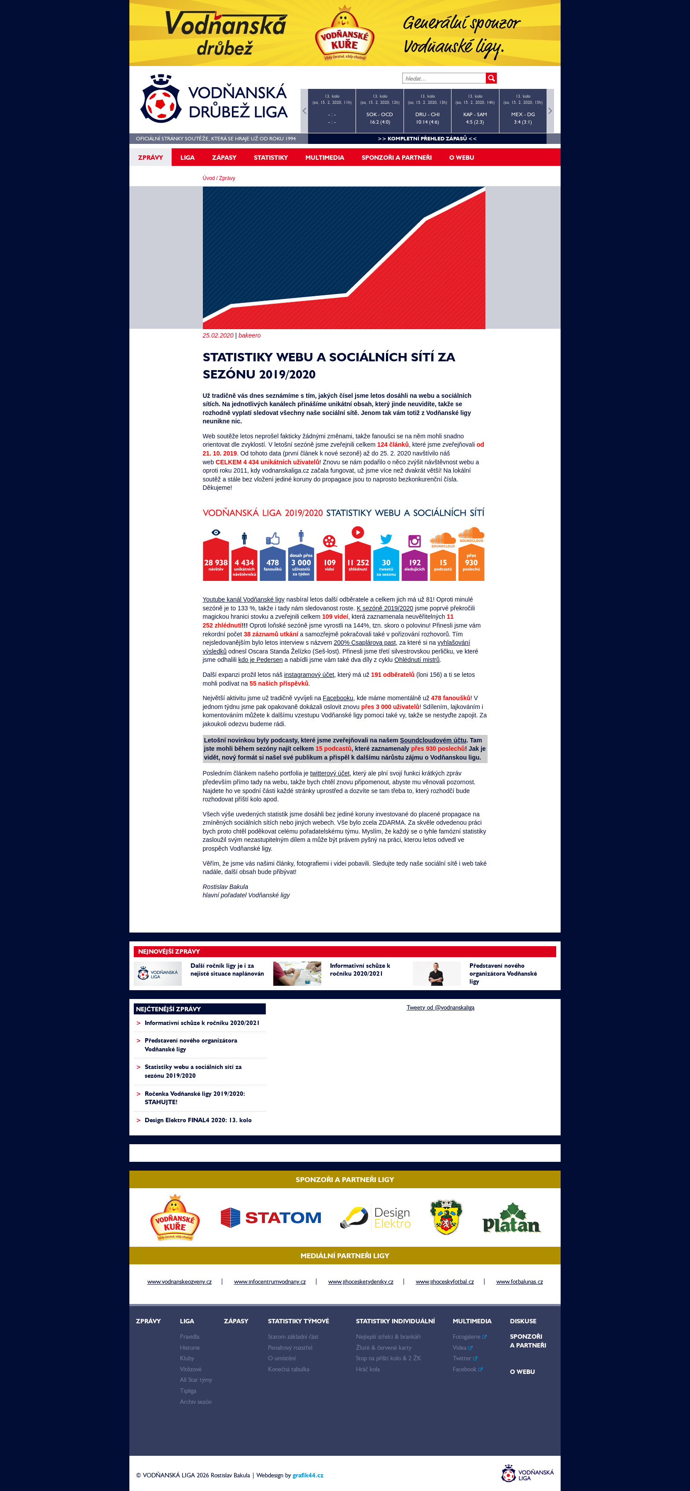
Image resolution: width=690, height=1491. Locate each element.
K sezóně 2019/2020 (385, 608)
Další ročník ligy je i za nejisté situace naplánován (227, 969)
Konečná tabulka (288, 1369)
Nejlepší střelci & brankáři (388, 1336)
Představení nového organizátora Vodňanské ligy (503, 973)
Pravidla (189, 1336)
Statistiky (271, 158)
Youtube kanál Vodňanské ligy (244, 599)
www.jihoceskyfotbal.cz (445, 1281)
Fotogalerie (470, 1336)
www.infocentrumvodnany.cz (270, 1281)
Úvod (209, 178)
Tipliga (188, 1391)
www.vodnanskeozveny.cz (179, 1281)
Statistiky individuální (395, 1321)
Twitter (465, 1358)
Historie (190, 1347)
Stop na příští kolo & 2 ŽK (388, 1358)
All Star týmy (196, 1380)
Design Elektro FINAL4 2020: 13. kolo (198, 1120)
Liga (187, 158)
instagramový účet (309, 674)
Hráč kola (368, 1369)
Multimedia (324, 158)
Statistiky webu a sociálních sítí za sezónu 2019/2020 (193, 1071)
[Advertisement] (341, 1058)
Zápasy (224, 158)
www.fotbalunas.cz (519, 1281)
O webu (461, 158)
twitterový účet (329, 773)
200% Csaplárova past (365, 642)
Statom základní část (293, 1336)
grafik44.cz (308, 1475)
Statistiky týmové (298, 1321)
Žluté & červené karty (383, 1347)
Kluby (187, 1358)
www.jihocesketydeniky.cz (360, 1281)
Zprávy (150, 158)
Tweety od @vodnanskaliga (440, 1007)
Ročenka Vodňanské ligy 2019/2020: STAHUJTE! (195, 1098)
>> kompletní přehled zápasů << (427, 138)
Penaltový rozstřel (290, 1347)
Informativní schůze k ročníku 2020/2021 (360, 969)
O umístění (282, 1358)
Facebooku (338, 697)
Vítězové (191, 1369)
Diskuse (523, 1321)
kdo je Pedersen (260, 659)
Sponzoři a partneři (397, 158)
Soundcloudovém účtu (433, 740)
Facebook (468, 1369)
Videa (463, 1347)
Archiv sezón (196, 1402)
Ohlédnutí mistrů (417, 659)
